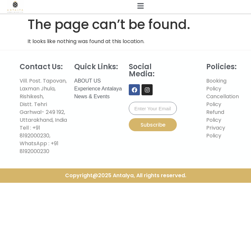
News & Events (91, 96)
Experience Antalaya (98, 88)
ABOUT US (87, 81)
